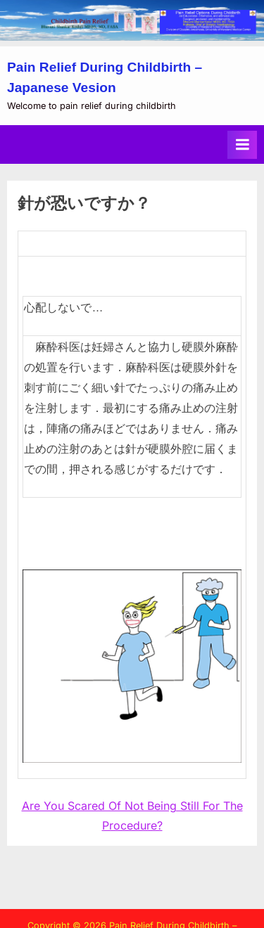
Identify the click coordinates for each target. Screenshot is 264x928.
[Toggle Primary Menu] (242, 145)
